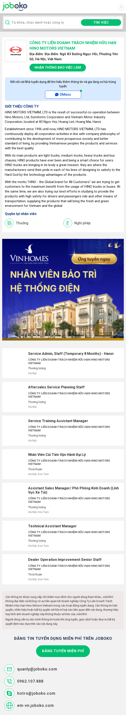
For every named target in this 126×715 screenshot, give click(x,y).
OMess (63, 94)
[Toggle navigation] (121, 7)
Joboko (14, 6)
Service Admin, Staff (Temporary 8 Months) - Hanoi (63, 363)
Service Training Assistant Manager (63, 430)
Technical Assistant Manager (63, 536)
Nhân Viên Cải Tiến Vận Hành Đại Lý (63, 464)
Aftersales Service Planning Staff (63, 397)
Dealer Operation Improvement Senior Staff (63, 569)
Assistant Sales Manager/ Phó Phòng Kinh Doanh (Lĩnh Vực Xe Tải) (63, 500)
